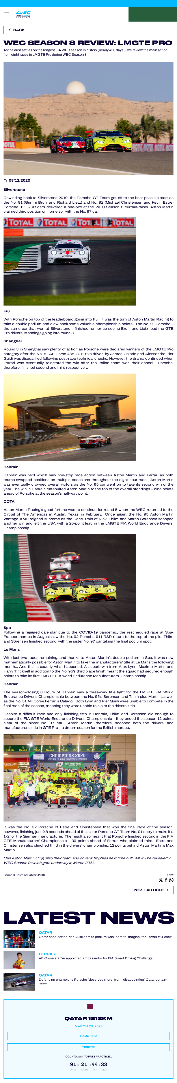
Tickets (88, 1047)
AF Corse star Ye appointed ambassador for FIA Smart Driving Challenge (96, 958)
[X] (160, 879)
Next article (151, 890)
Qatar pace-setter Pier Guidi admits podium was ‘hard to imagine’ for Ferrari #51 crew (105, 937)
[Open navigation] (6, 14)
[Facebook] (166, 879)
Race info (88, 1035)
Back (17, 30)
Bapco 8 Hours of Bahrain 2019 (24, 875)
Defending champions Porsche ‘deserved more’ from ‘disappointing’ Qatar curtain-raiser (103, 981)
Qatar (45, 932)
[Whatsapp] (171, 879)
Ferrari (47, 954)
